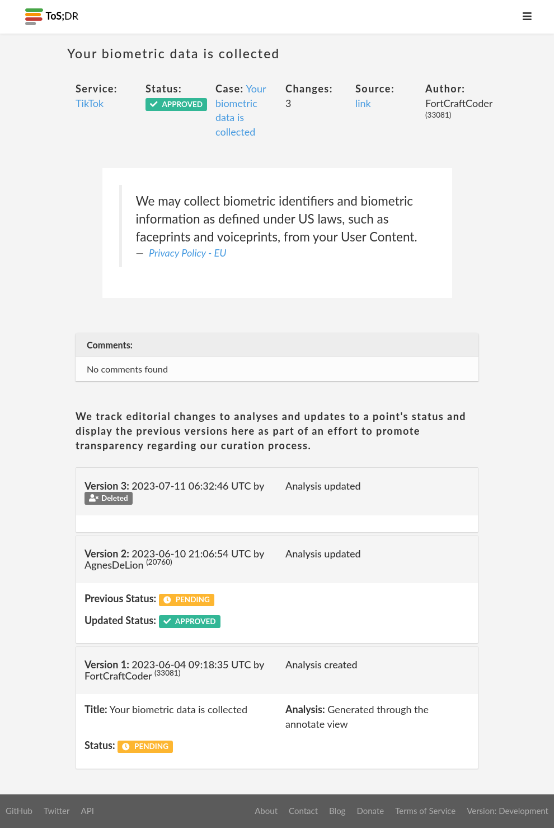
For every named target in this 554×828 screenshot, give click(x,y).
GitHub (19, 811)
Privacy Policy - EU (188, 252)
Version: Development (507, 811)
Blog (337, 811)
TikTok (90, 103)
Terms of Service (425, 811)
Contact (303, 811)
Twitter (57, 811)
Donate (370, 811)
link (363, 103)
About (266, 811)
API (87, 811)
